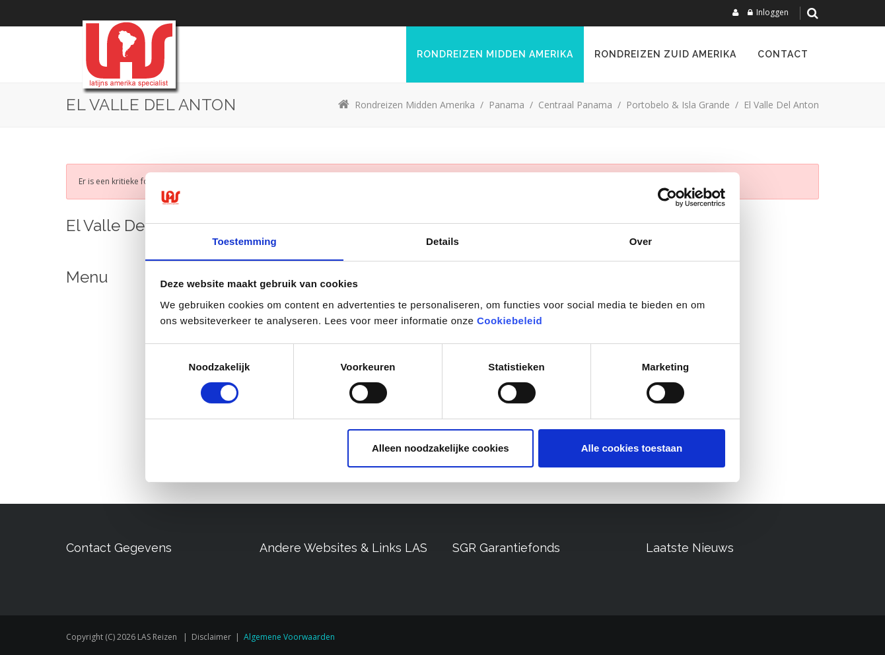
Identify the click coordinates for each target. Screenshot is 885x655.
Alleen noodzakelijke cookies (440, 448)
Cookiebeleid (509, 320)
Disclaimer (211, 636)
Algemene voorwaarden (289, 636)
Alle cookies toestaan (631, 448)
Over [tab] (641, 240)
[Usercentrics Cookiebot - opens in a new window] (667, 197)
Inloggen (772, 12)
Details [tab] (442, 240)
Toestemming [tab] (244, 240)
